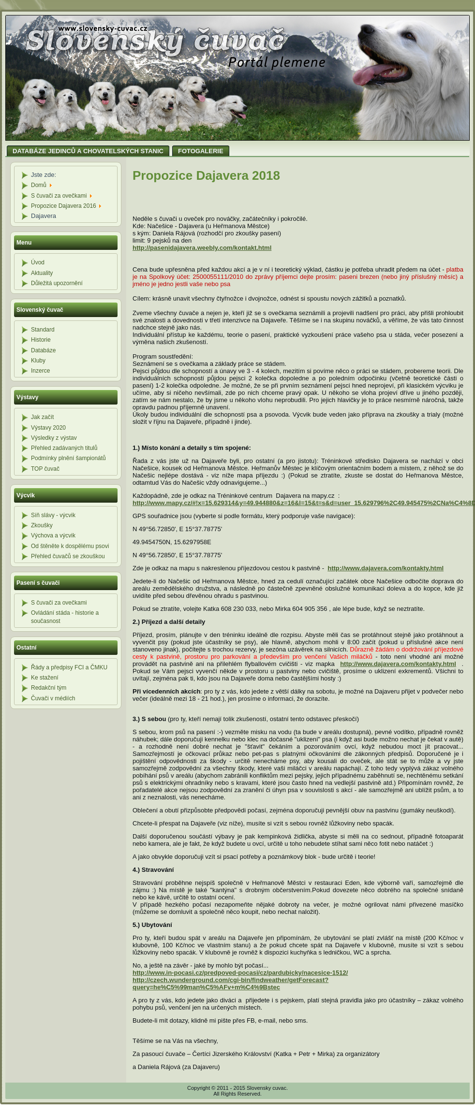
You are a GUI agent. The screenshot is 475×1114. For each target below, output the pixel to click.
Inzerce (40, 370)
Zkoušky (42, 525)
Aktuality (42, 273)
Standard (43, 329)
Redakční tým (48, 687)
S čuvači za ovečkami (59, 602)
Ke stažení (45, 677)
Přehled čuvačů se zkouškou (68, 556)
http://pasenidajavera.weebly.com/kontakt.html (202, 247)
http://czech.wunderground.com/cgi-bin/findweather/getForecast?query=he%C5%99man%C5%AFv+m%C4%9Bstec (230, 983)
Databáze (43, 350)
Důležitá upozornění (57, 283)
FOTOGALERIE (200, 151)
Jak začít (42, 417)
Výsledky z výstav (54, 437)
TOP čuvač (45, 468)
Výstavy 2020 (48, 427)
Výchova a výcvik (53, 535)
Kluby (38, 360)
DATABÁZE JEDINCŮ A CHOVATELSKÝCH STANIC (88, 151)
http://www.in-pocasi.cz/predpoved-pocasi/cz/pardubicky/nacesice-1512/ (240, 972)
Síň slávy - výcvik (53, 515)
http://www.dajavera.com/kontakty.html (385, 568)
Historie (41, 339)
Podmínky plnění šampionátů (68, 458)
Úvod (38, 262)
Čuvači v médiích (53, 698)
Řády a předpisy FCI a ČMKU (69, 667)
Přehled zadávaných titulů (64, 448)
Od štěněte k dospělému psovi (70, 546)
